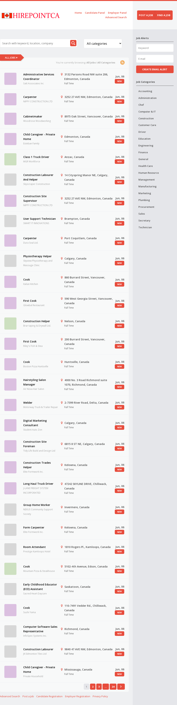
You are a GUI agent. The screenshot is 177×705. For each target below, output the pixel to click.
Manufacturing (147, 186)
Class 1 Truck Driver (36, 157)
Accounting (145, 91)
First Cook (29, 300)
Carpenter (30, 97)
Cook (26, 279)
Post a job (146, 15)
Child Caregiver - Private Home (39, 137)
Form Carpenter (33, 527)
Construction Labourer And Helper (38, 177)
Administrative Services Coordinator (38, 77)
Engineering (145, 145)
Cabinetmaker (32, 116)
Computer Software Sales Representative (40, 629)
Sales (141, 213)
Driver (142, 132)
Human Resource (148, 172)
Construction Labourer (38, 649)
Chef (141, 104)
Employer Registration (77, 696)
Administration (147, 98)
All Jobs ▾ (11, 57)
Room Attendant (34, 547)
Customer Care (147, 125)
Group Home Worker (36, 505)
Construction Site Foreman (35, 444)
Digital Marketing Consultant (35, 423)
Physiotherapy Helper (37, 256)
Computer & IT (147, 111)
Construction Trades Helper (37, 465)
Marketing (144, 193)
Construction (146, 118)
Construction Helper (36, 321)
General (143, 159)
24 (113, 686)
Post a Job (28, 696)
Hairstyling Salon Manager (34, 382)
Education (144, 138)
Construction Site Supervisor (35, 198)
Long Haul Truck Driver (38, 483)
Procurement (146, 207)
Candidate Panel (95, 12)
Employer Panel (117, 12)
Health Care (145, 166)
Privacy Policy (100, 696)
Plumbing (144, 200)
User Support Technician (39, 218)
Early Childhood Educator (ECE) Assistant (40, 587)
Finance (143, 152)
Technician (145, 227)
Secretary (144, 220)
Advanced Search (116, 17)
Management (146, 179)
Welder (27, 402)
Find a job (163, 15)
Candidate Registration (49, 696)
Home (78, 12)
